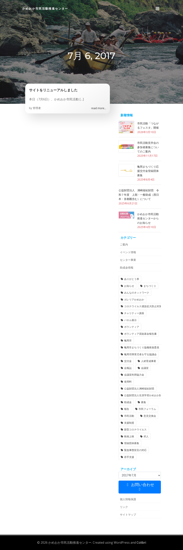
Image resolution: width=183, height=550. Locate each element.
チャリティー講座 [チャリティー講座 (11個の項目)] (134, 313)
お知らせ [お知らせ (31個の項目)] (129, 286)
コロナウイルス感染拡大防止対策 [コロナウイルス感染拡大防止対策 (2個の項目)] (143, 306)
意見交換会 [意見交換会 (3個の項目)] (150, 416)
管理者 (37, 108)
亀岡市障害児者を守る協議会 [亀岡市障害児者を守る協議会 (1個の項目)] (140, 354)
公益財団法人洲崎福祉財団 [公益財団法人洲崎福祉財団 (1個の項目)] (139, 388)
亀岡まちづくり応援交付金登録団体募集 (148, 171)
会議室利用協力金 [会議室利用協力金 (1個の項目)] (134, 374)
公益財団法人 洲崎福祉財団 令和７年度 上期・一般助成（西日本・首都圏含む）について (139, 194)
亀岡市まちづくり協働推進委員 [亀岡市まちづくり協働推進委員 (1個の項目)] (141, 347)
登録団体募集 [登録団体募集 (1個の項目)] (131, 443)
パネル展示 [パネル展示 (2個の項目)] (130, 320)
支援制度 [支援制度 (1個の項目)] (129, 422)
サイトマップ (128, 514)
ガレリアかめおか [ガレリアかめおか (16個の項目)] (134, 299)
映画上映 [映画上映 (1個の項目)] (129, 436)
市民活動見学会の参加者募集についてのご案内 (148, 147)
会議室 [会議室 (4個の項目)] (145, 368)
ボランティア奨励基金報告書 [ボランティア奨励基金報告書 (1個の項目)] (140, 333)
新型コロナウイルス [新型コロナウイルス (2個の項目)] (135, 429)
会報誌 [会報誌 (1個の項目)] (128, 368)
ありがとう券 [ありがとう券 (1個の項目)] (131, 279)
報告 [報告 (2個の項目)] (126, 409)
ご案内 (124, 244)
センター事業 (128, 260)
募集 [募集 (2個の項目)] (143, 402)
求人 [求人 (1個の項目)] (146, 436)
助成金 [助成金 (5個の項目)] (128, 402)
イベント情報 (128, 252)
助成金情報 (126, 267)
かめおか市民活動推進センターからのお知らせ (148, 218)
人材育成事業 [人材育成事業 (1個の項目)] (148, 361)
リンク (124, 507)
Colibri (141, 542)
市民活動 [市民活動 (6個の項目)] (129, 416)
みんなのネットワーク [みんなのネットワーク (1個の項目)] (136, 292)
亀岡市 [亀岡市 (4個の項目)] (128, 340)
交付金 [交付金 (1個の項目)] (128, 361)
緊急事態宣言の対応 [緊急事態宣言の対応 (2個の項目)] (135, 450)
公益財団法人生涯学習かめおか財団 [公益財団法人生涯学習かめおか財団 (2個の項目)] (144, 395)
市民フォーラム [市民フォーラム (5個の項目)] (147, 409)
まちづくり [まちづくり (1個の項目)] (150, 286)
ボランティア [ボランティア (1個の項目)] (131, 327)
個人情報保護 (128, 499)
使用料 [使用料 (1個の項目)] (128, 381)
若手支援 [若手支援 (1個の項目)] (129, 457)
